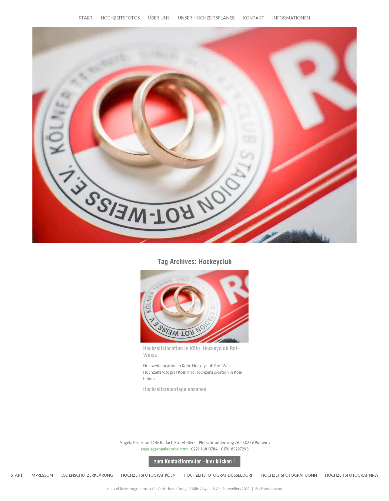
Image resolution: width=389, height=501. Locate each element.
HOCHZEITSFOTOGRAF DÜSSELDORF (218, 475)
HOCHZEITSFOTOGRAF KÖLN (148, 475)
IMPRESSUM (42, 475)
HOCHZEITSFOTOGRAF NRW (351, 475)
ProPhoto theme (268, 488)
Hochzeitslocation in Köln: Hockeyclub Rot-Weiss (191, 351)
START (86, 18)
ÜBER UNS (159, 18)
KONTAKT (253, 18)
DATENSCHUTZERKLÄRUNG (87, 475)
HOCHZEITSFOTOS (120, 18)
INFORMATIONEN (291, 18)
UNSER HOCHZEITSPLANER (206, 18)
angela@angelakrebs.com (164, 449)
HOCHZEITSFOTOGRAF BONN (289, 475)
